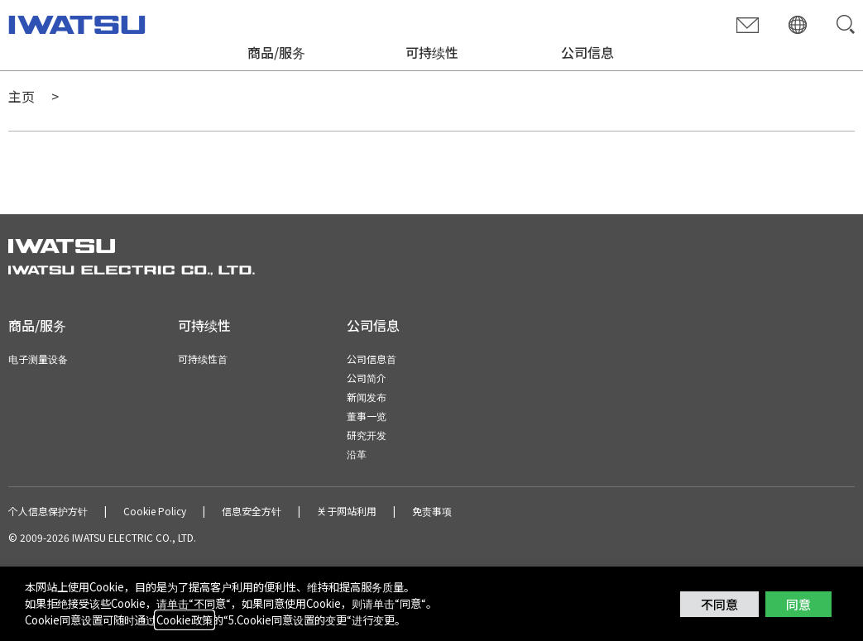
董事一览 (366, 416)
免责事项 (432, 511)
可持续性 (431, 52)
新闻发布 (366, 397)
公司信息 (587, 52)
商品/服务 (276, 52)
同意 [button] (798, 604)
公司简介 (366, 378)
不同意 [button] (719, 604)
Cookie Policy (154, 511)
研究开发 (366, 435)
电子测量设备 (38, 359)
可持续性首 (203, 359)
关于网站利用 (346, 511)
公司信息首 (371, 359)
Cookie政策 (184, 620)
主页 (21, 96)
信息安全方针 (251, 511)
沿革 (357, 454)
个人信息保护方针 (48, 511)
